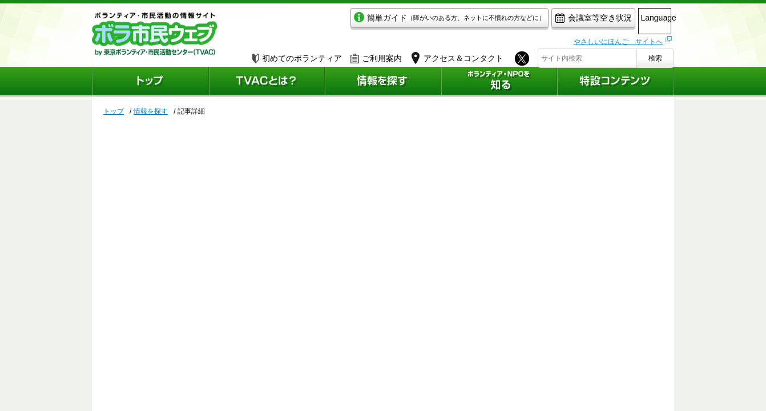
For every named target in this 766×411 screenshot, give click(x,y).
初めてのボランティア (297, 55)
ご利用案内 (376, 55)
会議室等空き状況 (545, 21)
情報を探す (151, 111)
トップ (113, 111)
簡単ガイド (402, 21)
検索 (655, 55)
